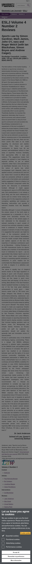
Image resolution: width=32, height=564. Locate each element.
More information (16, 560)
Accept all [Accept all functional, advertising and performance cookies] (16, 552)
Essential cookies (10, 536)
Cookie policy (25, 533)
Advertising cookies (11, 543)
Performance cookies (12, 547)
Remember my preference (16, 556)
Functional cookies (11, 539)
